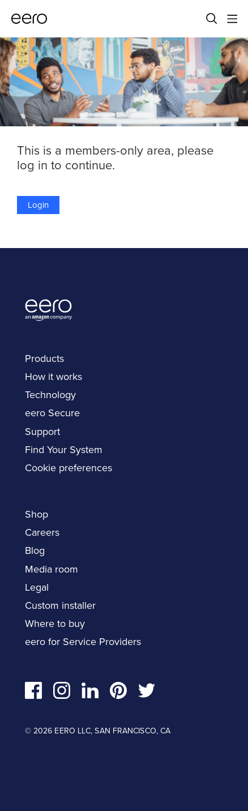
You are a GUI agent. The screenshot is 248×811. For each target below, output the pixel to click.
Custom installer (60, 605)
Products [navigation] (44, 358)
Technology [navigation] (50, 394)
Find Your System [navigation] (63, 449)
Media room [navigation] (51, 569)
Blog (35, 550)
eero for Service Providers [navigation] (83, 641)
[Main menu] (232, 18)
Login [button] (38, 205)
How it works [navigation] (53, 376)
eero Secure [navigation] (52, 413)
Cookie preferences (68, 467)
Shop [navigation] (36, 514)
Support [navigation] (42, 431)
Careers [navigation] (42, 532)
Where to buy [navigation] (55, 623)
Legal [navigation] (37, 587)
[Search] (212, 18)
